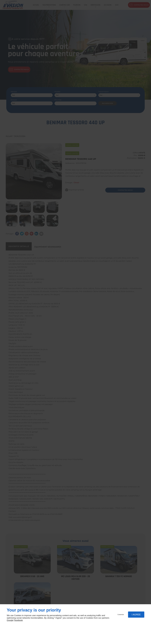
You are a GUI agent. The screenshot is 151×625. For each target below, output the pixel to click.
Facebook (18, 620)
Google (10, 620)
